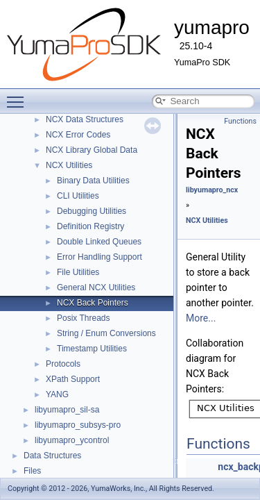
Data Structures (52, 455)
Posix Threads (83, 318)
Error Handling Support (99, 257)
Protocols (63, 364)
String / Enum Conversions (106, 333)
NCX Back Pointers (92, 303)
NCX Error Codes (78, 135)
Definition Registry (90, 226)
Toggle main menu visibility (19, 96)
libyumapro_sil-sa (67, 410)
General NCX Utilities (96, 287)
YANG (57, 394)
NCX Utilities (69, 165)
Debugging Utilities (91, 211)
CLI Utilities (78, 196)
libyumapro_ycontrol (72, 440)
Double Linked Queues (99, 242)
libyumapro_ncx (212, 189)
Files (32, 471)
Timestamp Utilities (92, 348)
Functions (240, 121)
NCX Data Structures (84, 119)
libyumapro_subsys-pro (78, 425)
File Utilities (78, 272)
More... (201, 318)
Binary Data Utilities (93, 180)
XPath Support (73, 379)
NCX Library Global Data (91, 150)
